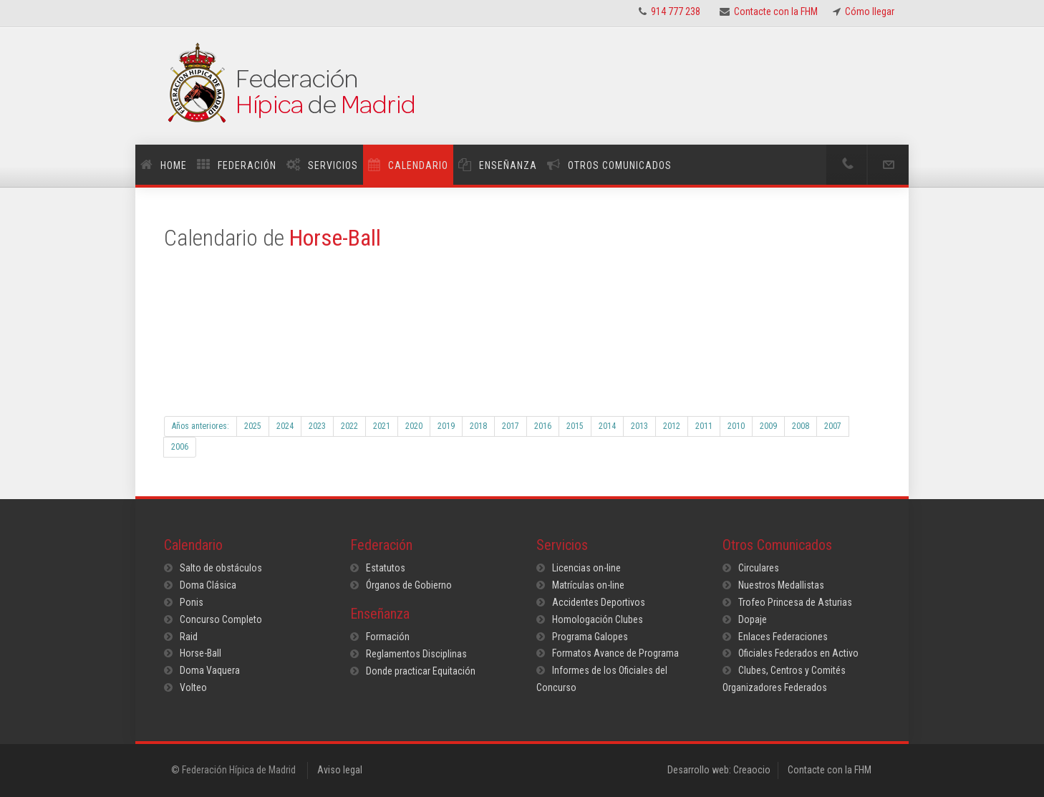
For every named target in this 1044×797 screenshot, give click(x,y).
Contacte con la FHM (829, 770)
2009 (768, 426)
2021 (381, 426)
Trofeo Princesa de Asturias (795, 602)
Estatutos (385, 568)
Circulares (758, 568)
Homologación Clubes (597, 619)
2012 (671, 426)
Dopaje (752, 619)
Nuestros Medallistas (781, 585)
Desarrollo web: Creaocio (718, 770)
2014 (607, 426)
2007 (832, 426)
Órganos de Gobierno (409, 585)
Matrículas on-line (588, 585)
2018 (478, 426)
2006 (179, 447)
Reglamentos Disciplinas (416, 654)
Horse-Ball (200, 653)
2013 (639, 426)
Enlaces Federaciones (783, 636)
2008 (800, 426)
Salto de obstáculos (221, 568)
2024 (285, 426)
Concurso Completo (221, 619)
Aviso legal (339, 770)
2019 (446, 426)
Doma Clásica (208, 585)
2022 (349, 426)
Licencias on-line (586, 568)
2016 (542, 426)
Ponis (191, 602)
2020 (413, 426)
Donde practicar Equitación (420, 671)
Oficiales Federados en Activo (798, 653)
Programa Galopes (590, 636)
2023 (317, 426)
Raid (189, 636)
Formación (388, 636)
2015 (575, 426)
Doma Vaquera (210, 670)
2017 (510, 426)
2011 (703, 426)
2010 (736, 426)
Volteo (193, 687)
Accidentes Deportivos (598, 602)
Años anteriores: (200, 426)
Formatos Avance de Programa (615, 653)
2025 (252, 426)
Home (173, 165)
